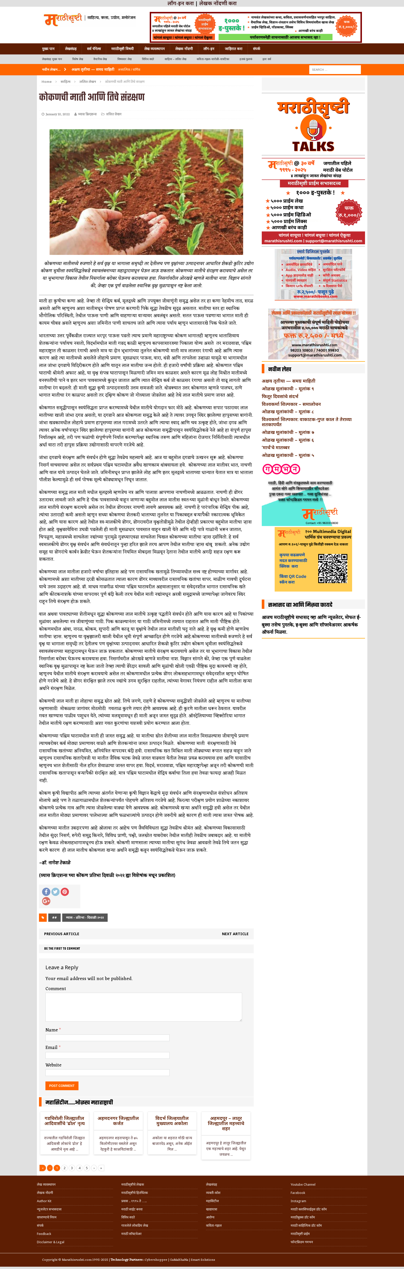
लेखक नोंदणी (184, 49)
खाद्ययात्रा (211, 1209)
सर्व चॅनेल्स (94, 49)
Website (53, 1065)
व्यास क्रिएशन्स (87, 114)
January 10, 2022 (58, 114)
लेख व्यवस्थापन (154, 49)
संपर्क (256, 49)
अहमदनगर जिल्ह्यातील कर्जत (118, 1120)
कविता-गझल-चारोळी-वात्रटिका (213, 59)
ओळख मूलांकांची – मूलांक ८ (288, 411)
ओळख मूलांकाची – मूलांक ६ (288, 440)
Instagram (298, 1201)
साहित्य (65, 81)
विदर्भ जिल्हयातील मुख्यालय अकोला (172, 1120)
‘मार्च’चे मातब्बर (276, 447)
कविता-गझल (214, 1225)
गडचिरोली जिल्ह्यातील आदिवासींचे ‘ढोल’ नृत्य (64, 1120)
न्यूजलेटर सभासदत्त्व (49, 1209)
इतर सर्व (267, 59)
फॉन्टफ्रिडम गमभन (302, 1242)
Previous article (61, 933)
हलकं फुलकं (246, 59)
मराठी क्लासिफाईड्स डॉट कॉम (309, 1209)
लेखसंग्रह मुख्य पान (52, 59)
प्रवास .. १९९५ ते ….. (134, 1201)
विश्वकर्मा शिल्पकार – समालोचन (291, 404)
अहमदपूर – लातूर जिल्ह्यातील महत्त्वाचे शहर (226, 1123)
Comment (55, 989)
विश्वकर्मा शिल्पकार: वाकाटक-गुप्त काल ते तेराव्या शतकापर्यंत (307, 421)
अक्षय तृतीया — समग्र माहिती (288, 381)
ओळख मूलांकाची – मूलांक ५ (288, 455)
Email (52, 1048)
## (54, 917)
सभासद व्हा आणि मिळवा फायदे (300, 605)
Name (52, 1030)
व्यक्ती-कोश (213, 1193)
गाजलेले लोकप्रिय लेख (134, 1225)
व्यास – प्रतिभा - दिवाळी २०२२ (85, 917)
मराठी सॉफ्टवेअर (131, 1234)
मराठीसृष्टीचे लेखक (132, 1184)
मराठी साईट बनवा (131, 1209)
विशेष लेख (77, 59)
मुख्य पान (48, 49)
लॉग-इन (208, 49)
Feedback (44, 1234)
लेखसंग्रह (70, 49)
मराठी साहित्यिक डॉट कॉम (306, 1225)
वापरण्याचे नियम (47, 1217)
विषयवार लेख (124, 59)
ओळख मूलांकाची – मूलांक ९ (288, 388)
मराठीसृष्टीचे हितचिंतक (134, 1193)
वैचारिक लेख (100, 59)
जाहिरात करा (233, 49)
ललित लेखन (113, 114)
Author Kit (44, 1201)
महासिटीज (212, 1201)
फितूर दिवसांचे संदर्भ (280, 396)
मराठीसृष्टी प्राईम (300, 1234)
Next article (235, 933)
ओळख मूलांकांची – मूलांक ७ (288, 432)
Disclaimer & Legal (50, 1242)
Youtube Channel (303, 1184)
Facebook (298, 1193)
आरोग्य (210, 1217)
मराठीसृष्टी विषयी (122, 49)
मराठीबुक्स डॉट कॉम (303, 1217)
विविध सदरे (148, 59)
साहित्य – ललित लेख (176, 59)
